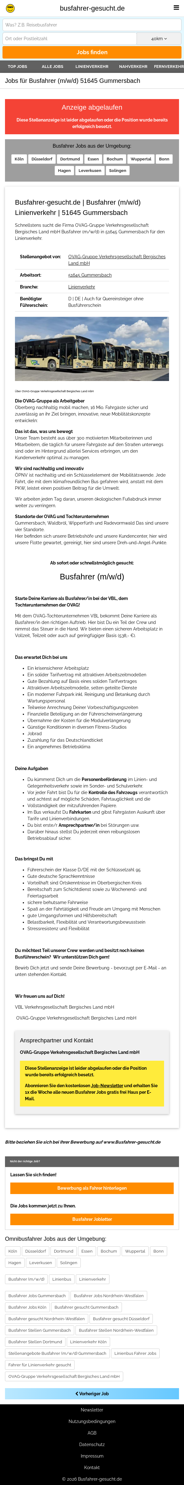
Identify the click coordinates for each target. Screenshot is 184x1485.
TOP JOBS (17, 66)
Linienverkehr (92, 66)
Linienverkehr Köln (88, 1342)
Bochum (115, 159)
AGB (92, 1432)
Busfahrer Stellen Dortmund (35, 1342)
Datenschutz (92, 1444)
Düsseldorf (41, 159)
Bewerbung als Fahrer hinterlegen (92, 1188)
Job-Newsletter (107, 1085)
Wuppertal (141, 159)
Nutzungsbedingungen (92, 1421)
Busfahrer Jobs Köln (27, 1307)
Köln (19, 159)
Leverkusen (90, 170)
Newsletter (92, 1409)
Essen (93, 159)
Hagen (64, 170)
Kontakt (92, 1467)
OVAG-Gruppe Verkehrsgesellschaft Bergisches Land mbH (64, 1376)
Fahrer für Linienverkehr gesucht (39, 1365)
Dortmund (70, 159)
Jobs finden (92, 52)
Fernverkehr (169, 66)
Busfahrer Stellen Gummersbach (39, 1330)
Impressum (92, 1456)
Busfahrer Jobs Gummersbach (37, 1295)
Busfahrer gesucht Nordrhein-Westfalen (46, 1318)
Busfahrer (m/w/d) (26, 1279)
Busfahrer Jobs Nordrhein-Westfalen (109, 1295)
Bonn (164, 159)
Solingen (117, 170)
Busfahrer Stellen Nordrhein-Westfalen (116, 1330)
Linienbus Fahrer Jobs (135, 1353)
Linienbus (61, 1279)
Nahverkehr (133, 66)
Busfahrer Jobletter (92, 1219)
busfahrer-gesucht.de (92, 8)
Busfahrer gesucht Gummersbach (87, 1307)
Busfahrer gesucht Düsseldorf (121, 1318)
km (159, 38)
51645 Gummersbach (90, 275)
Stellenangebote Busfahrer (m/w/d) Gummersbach (57, 1353)
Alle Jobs (52, 66)
